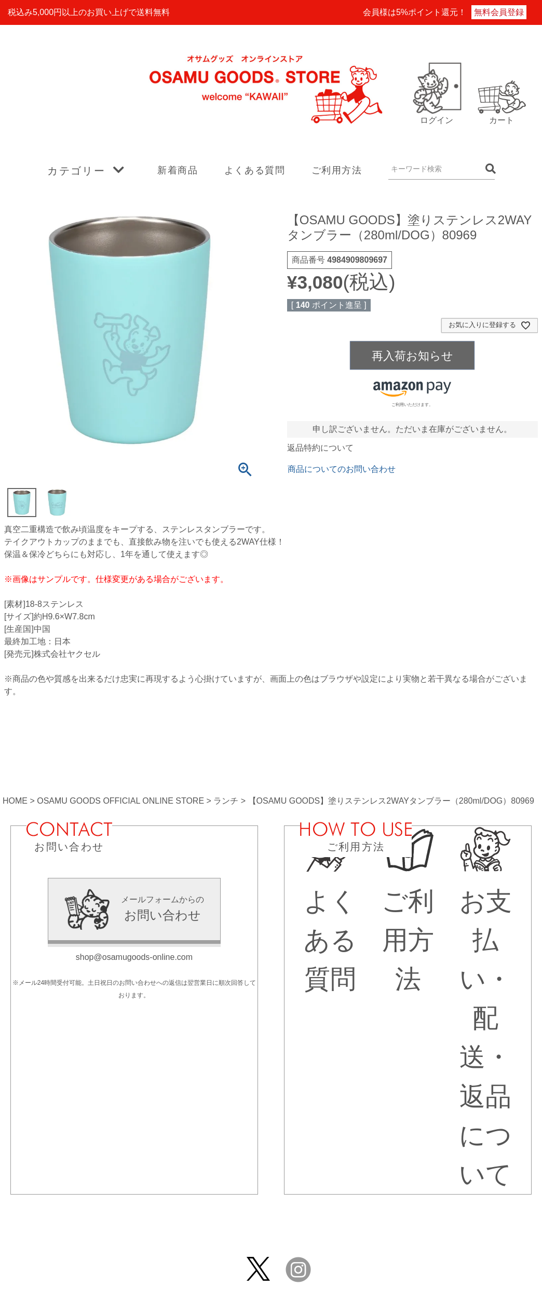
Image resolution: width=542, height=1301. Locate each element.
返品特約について (320, 447)
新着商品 (177, 170)
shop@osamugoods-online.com (134, 957)
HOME (15, 800)
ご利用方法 (336, 170)
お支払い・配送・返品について (485, 1018)
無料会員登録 (499, 12)
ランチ (225, 800)
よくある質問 (255, 170)
